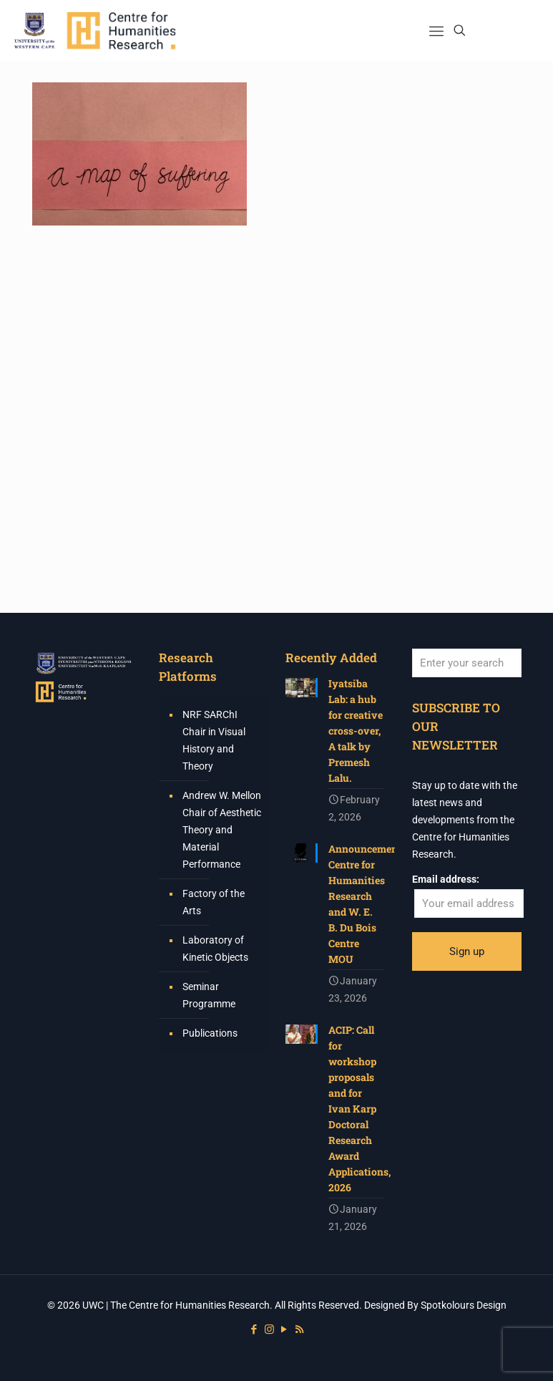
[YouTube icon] (284, 1329)
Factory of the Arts (213, 902)
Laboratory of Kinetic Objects (215, 948)
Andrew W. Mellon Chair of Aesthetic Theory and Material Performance (221, 830)
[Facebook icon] (254, 1329)
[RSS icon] (299, 1329)
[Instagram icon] (269, 1329)
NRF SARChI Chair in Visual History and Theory (213, 740)
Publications (210, 1033)
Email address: (445, 879)
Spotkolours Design (463, 1305)
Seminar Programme (208, 995)
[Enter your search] (467, 663)
